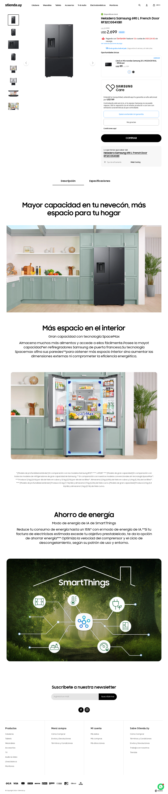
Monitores (113, 5)
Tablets (58, 5)
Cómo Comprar (137, 734)
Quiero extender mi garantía (131, 114)
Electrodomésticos (98, 5)
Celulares (35, 5)
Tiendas (133, 753)
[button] (139, 5)
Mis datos (95, 734)
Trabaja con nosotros (139, 748)
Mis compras (96, 739)
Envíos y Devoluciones (140, 743)
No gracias (131, 122)
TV (6, 753)
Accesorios (69, 5)
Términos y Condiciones (140, 739)
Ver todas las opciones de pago (111, 43)
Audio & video (11, 757)
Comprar (131, 138)
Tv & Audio (82, 5)
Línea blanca (11, 762)
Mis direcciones (98, 743)
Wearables (47, 5)
